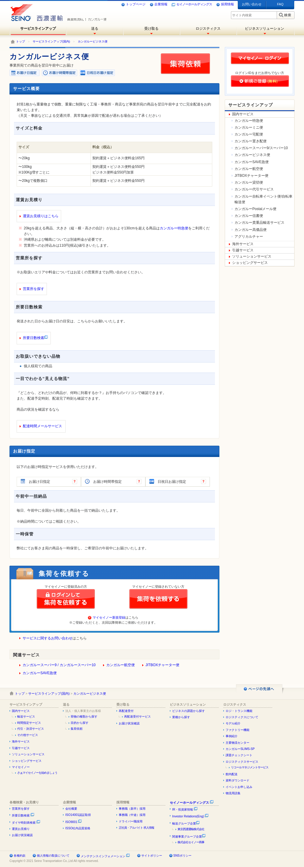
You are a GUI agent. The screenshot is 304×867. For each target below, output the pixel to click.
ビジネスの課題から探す (188, 710)
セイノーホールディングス (192, 4)
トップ (20, 41)
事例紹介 (232, 736)
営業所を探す (33, 289)
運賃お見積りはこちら (40, 216)
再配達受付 (126, 710)
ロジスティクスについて (242, 717)
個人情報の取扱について (53, 855)
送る (94, 28)
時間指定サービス (29, 722)
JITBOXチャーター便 (162, 665)
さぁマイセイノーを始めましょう (37, 772)
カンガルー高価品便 (251, 230)
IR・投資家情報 (185, 809)
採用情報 (225, 4)
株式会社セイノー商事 (191, 842)
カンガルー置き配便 (251, 141)
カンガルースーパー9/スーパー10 (261, 148)
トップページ (133, 4)
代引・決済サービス (30, 728)
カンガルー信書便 (249, 216)
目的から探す (79, 722)
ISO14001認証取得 (78, 814)
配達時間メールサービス (42, 426)
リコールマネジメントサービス (249, 767)
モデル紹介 (233, 723)
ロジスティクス (208, 28)
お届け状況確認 (129, 723)
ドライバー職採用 (130, 821)
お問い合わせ (252, 4)
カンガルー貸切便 (249, 182)
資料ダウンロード (237, 780)
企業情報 (158, 4)
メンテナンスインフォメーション (103, 856)
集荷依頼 (77, 728)
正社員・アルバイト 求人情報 (136, 827)
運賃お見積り (21, 828)
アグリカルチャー (249, 236)
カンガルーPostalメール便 (255, 209)
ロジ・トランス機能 (239, 710)
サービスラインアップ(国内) (51, 41)
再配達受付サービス (137, 716)
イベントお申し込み (239, 787)
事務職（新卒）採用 (132, 808)
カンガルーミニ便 (249, 127)
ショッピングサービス (250, 263)
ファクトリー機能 (237, 730)
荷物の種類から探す (84, 716)
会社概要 (71, 808)
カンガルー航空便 (120, 665)
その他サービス (27, 735)
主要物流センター (237, 742)
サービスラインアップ (38, 28)
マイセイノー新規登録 (109, 617)
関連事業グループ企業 (189, 836)
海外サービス (243, 244)
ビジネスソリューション (264, 28)
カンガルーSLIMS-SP (240, 749)
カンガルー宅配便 (249, 134)
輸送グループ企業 (186, 823)
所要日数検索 (33, 338)
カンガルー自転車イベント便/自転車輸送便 (263, 199)
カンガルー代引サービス (254, 189)
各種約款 (20, 855)
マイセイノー (21, 767)
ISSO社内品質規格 (78, 828)
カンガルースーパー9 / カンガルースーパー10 (59, 665)
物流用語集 (233, 793)
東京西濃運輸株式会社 (191, 829)
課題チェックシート (239, 755)
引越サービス (243, 250)
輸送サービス (26, 716)
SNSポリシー (182, 855)
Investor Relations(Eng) (190, 816)
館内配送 (232, 774)
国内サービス (243, 114)
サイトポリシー (151, 855)
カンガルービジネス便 (92, 41)
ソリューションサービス (251, 256)
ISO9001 (73, 822)
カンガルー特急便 (174, 228)
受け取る (151, 28)
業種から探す (181, 717)
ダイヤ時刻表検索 (26, 822)
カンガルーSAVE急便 (40, 673)
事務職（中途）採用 (132, 814)
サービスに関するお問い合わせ (47, 638)
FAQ (280, 4)
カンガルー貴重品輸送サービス (259, 222)
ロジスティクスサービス (242, 761)
